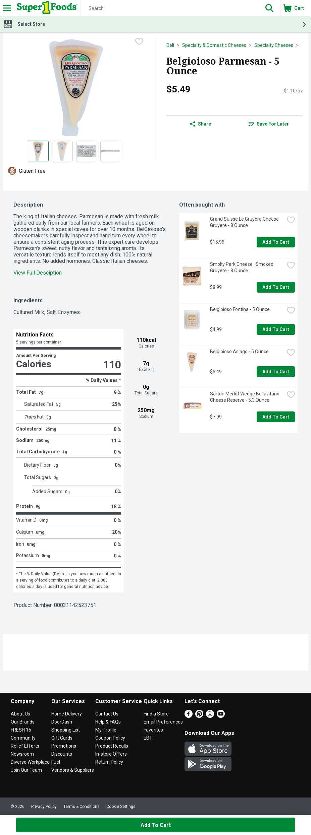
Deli (170, 45)
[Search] (170, 8)
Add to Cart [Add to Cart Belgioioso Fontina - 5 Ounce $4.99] (275, 329)
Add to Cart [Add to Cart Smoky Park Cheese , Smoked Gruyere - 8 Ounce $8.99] (275, 287)
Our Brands (23, 722)
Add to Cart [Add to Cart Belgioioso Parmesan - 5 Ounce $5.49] (156, 825)
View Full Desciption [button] (37, 273)
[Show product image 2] (62, 151)
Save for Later (269, 124)
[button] (269, 8)
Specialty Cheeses (273, 45)
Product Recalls (111, 746)
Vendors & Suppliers (72, 770)
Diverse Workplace (30, 762)
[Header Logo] (45, 8)
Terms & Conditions (81, 806)
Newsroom (22, 754)
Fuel (55, 762)
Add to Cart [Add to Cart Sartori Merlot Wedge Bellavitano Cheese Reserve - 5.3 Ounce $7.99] (275, 417)
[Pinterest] (199, 716)
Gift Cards (61, 738)
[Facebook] (189, 716)
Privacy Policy (44, 806)
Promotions (63, 746)
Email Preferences (163, 722)
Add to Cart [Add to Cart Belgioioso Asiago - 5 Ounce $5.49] (275, 371)
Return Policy (109, 762)
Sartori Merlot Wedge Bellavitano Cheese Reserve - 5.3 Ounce (245, 397)
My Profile (105, 730)
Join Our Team (26, 770)
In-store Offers (111, 754)
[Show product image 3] (86, 151)
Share (200, 124)
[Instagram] (210, 716)
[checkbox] (139, 42)
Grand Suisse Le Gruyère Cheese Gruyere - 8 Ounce (245, 222)
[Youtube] (221, 716)
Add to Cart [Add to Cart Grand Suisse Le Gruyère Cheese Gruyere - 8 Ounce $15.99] (275, 242)
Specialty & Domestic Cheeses (214, 45)
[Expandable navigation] (7, 8)
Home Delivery (66, 713)
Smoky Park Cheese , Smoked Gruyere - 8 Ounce (242, 267)
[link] (269, 124)
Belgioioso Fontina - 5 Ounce (240, 309)
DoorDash (61, 722)
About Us (20, 713)
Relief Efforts (25, 746)
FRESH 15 (21, 730)
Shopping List (65, 730)
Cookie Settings (121, 806)
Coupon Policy (110, 738)
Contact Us (106, 713)
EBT (148, 738)
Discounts (61, 754)
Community (23, 738)
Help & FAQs (108, 722)
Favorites (153, 730)
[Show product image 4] (110, 151)
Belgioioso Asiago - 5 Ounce (239, 351)
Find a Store (156, 713)
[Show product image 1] (38, 151)
